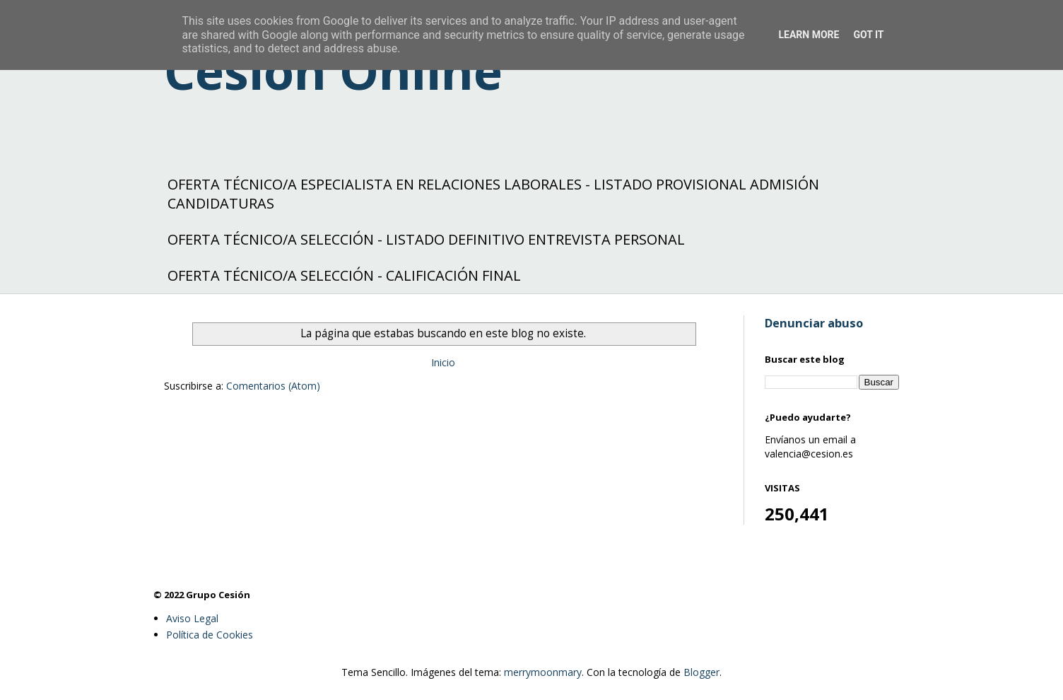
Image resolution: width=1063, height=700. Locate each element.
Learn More (808, 34)
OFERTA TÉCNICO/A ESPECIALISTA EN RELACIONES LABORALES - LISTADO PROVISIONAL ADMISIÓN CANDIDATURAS (493, 194)
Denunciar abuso (814, 323)
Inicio (443, 362)
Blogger (701, 672)
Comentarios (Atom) (273, 385)
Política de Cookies (209, 634)
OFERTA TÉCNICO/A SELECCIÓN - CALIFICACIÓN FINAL (344, 275)
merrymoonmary (543, 672)
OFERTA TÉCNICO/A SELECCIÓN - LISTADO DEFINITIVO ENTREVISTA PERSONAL (426, 239)
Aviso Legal (192, 618)
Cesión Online (333, 71)
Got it (868, 34)
